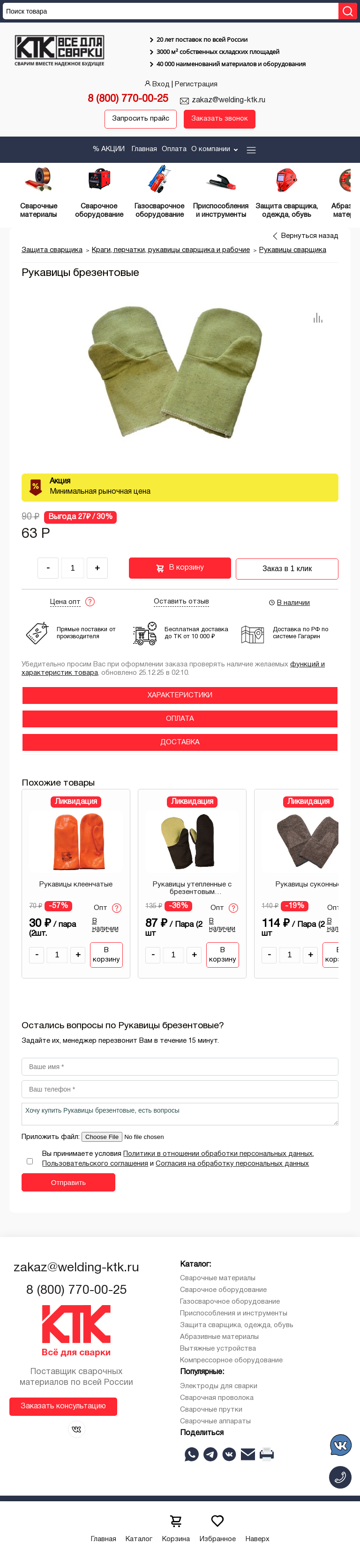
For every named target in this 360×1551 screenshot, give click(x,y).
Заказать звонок (219, 119)
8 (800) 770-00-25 (128, 99)
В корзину (180, 568)
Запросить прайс (140, 119)
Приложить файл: (52, 1137)
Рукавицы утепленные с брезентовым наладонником (192, 888)
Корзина (176, 1526)
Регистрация (196, 84)
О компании (215, 149)
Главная (144, 149)
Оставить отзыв (181, 601)
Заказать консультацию (63, 1406)
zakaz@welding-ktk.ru (228, 100)
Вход (156, 84)
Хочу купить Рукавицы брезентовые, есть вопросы (180, 1114)
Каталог (139, 1526)
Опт (107, 907)
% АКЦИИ (108, 149)
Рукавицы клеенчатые (75, 884)
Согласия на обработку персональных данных (232, 1164)
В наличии (289, 602)
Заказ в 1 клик (287, 568)
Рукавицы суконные (308, 884)
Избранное (218, 1526)
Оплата (174, 149)
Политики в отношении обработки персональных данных (218, 1154)
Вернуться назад (309, 236)
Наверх (258, 1526)
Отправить (68, 1182)
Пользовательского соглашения (95, 1164)
